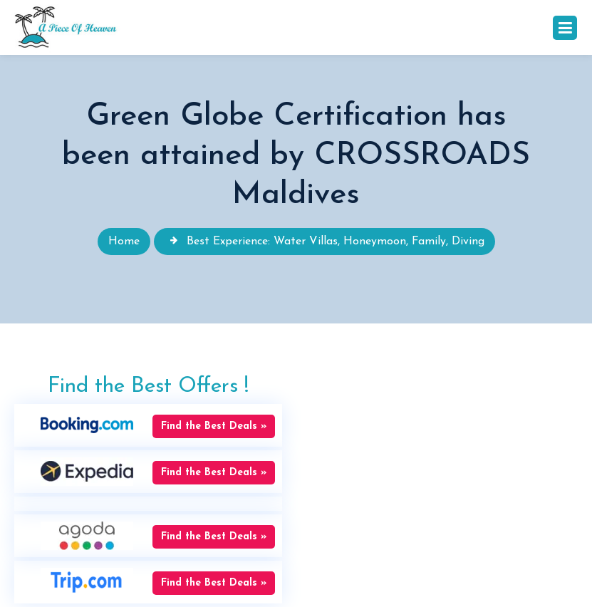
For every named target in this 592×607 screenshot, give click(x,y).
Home (124, 241)
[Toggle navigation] (565, 28)
